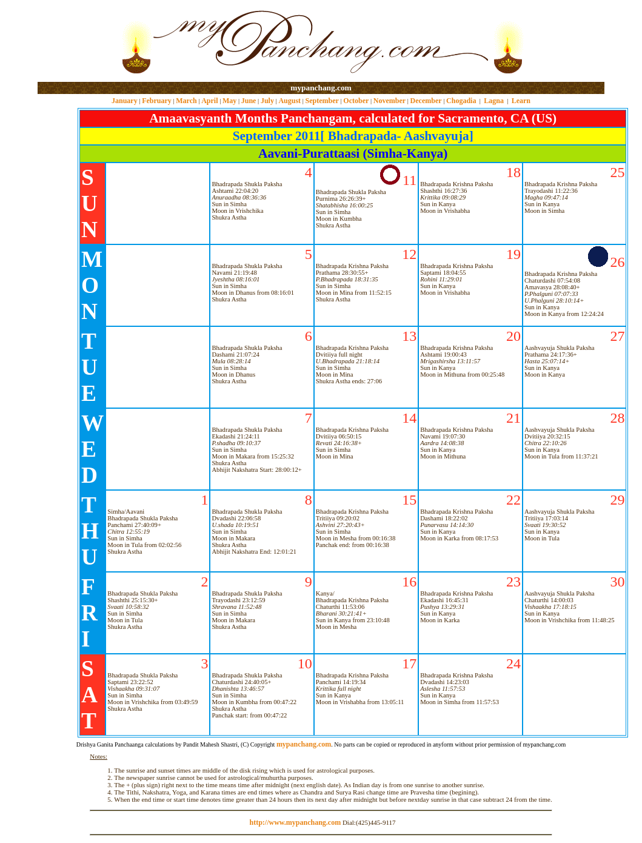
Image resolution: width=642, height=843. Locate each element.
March (186, 100)
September (322, 100)
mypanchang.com (320, 87)
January (125, 100)
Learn (521, 100)
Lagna (494, 100)
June (248, 100)
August (289, 100)
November (389, 100)
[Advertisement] (77, 41)
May (229, 100)
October (356, 100)
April (209, 100)
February (157, 100)
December (426, 100)
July (267, 100)
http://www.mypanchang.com (295, 822)
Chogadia (461, 100)
